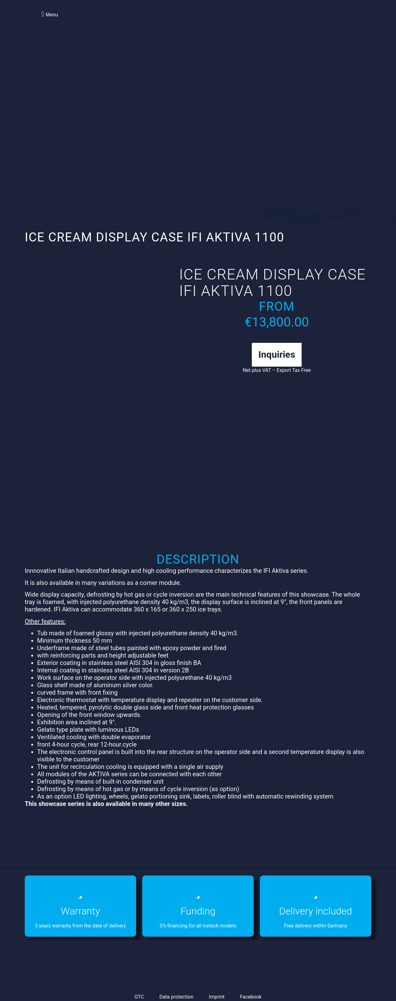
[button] (49, 14)
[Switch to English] (325, 21)
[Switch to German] (337, 21)
